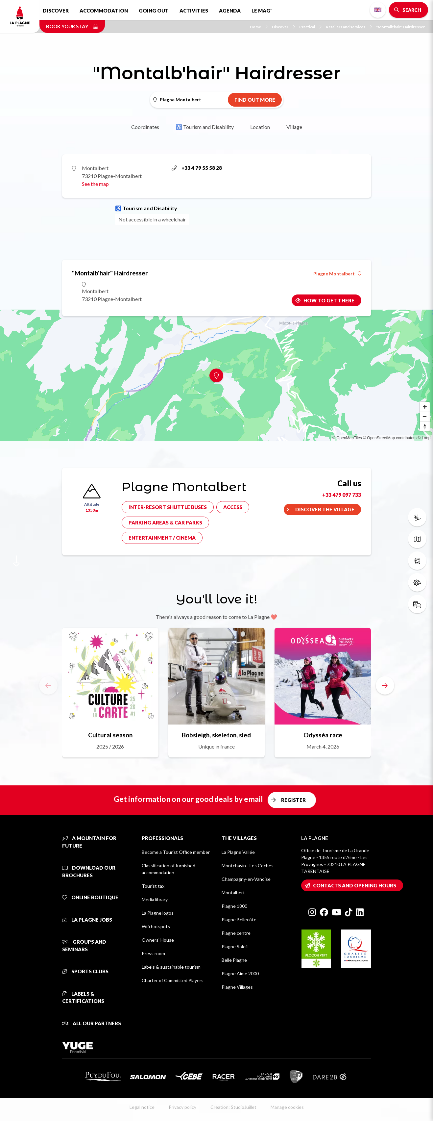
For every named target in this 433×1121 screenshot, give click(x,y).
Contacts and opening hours (354, 885)
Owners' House (158, 940)
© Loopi (424, 438)
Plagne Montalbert (337, 273)
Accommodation (104, 10)
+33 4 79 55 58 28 (197, 168)
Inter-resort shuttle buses (168, 507)
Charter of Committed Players (173, 980)
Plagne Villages (237, 987)
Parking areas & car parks (165, 522)
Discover (56, 10)
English (377, 10)
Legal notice (142, 1107)
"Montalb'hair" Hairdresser (400, 26)
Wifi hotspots (156, 926)
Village (294, 127)
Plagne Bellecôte (239, 919)
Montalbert (233, 892)
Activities (194, 10)
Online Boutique (90, 897)
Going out (154, 10)
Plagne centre (236, 933)
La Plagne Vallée (238, 852)
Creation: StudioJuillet (233, 1107)
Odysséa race (322, 735)
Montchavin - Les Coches (248, 865)
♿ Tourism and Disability (205, 127)
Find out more (254, 100)
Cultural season (110, 735)
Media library (155, 899)
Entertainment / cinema (162, 538)
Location (260, 127)
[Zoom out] (425, 416)
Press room (153, 953)
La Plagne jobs (87, 920)
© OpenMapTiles (347, 438)
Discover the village (324, 509)
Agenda (230, 10)
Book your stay (72, 26)
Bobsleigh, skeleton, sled (216, 735)
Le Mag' (262, 10)
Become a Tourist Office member (176, 852)
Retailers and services (349, 26)
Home (259, 26)
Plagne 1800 (234, 906)
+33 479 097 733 (341, 495)
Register (293, 800)
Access (232, 507)
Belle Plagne (234, 960)
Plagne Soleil (235, 946)
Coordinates (145, 127)
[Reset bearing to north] (425, 426)
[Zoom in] (425, 407)
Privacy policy (182, 1107)
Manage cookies (287, 1107)
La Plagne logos (158, 913)
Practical (310, 26)
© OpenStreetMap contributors (390, 438)
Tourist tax (153, 886)
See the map (95, 184)
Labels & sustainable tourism (171, 967)
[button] (385, 685)
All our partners (91, 1023)
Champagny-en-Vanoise (246, 879)
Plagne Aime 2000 (240, 973)
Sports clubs (85, 971)
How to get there (328, 300)
